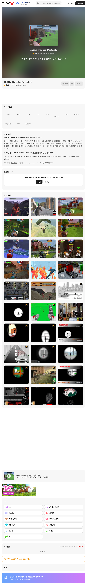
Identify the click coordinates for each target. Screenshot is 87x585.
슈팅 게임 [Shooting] (14, 163)
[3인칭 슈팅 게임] (63, 507)
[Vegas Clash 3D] (70, 249)
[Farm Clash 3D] (70, 207)
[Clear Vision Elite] (70, 354)
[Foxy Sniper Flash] (16, 375)
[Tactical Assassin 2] (43, 354)
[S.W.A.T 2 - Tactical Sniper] (43, 396)
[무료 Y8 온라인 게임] (10, 3)
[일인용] (23, 530)
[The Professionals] (16, 291)
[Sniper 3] (16, 354)
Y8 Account (79, 546)
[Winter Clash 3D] (16, 249)
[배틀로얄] (23, 525)
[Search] (38, 3)
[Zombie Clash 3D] (16, 270)
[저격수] (63, 530)
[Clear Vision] (16, 333)
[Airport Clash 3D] (70, 228)
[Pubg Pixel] (43, 228)
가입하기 (80, 3)
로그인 (70, 3)
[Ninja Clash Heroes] (43, 249)
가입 (39, 182)
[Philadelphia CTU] (70, 312)
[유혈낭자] (63, 525)
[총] (23, 536)
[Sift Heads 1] (70, 291)
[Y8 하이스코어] (63, 519)
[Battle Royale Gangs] (43, 207)
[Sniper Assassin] (70, 333)
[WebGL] (23, 513)
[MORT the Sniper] (70, 396)
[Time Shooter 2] (43, 270)
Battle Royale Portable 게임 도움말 (28, 475)
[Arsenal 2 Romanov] (16, 396)
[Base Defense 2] (43, 312)
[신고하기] (79, 84)
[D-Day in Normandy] (43, 291)
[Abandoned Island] (16, 207)
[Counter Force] (43, 375)
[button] (7, 159)
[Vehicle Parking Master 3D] (70, 270)
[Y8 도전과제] (23, 519)
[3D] (23, 507)
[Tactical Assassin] (16, 312)
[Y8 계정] (63, 513)
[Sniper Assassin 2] (70, 375)
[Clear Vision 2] (43, 333)
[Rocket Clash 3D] (16, 228)
